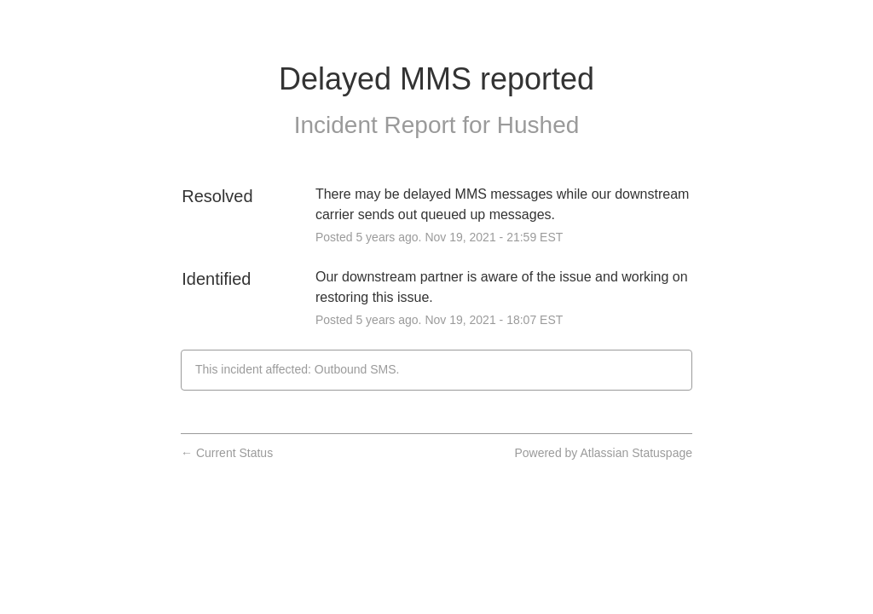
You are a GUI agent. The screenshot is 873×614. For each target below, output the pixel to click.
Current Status (227, 453)
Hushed (538, 125)
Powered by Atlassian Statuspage (603, 453)
